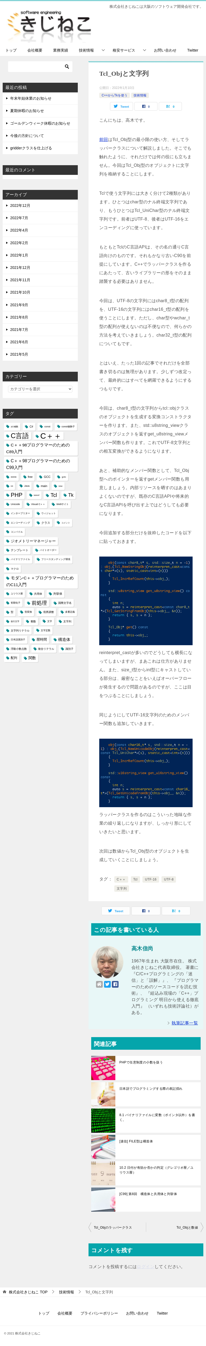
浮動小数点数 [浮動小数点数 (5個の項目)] (19, 648)
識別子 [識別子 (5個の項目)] (69, 648)
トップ (11, 50)
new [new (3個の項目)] (60, 486)
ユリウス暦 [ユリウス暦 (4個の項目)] (17, 593)
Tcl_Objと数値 (187, 1227)
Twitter (192, 50)
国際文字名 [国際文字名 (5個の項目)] (65, 602)
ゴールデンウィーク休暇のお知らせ (40, 123)
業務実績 (60, 50)
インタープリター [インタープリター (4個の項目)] (20, 513)
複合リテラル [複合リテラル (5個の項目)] (46, 648)
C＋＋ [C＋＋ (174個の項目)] (50, 436)
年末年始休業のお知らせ (31, 98)
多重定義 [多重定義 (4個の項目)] (70, 612)
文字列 (122, 888)
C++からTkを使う (114, 95)
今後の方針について (27, 135)
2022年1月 (19, 255)
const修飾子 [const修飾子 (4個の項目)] (68, 426)
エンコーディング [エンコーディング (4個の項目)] (20, 522)
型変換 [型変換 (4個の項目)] (28, 612)
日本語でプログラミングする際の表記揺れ (151, 1089)
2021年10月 (20, 292)
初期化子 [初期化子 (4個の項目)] (15, 602)
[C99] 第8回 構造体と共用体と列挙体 (148, 1194)
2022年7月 (19, 218)
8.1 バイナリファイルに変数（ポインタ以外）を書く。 (157, 1117)
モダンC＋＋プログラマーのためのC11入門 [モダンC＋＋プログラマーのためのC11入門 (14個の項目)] (40, 581)
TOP (28, 1292)
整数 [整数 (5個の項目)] (33, 621)
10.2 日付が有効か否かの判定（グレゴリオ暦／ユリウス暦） (156, 1170)
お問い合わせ (165, 50)
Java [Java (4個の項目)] (27, 486)
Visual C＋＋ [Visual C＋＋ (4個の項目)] (38, 504)
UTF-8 (169, 879)
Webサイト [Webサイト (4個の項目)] (62, 504)
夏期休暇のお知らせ (27, 111)
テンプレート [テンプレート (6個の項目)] (19, 550)
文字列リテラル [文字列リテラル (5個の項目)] (20, 630)
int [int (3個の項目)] (12, 486)
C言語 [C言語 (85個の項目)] (20, 435)
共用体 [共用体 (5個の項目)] (38, 593)
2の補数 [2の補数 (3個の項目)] (14, 426)
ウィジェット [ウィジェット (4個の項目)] (48, 513)
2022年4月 (19, 230)
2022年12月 (20, 205)
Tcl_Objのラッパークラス (113, 1227)
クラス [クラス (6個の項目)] (45, 522)
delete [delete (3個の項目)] (14, 477)
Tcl (135, 879)
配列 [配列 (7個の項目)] (14, 658)
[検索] (40, 66)
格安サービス (124, 50)
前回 (103, 139)
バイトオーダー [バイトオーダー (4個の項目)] (48, 550)
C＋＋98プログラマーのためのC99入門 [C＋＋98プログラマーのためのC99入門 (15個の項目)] (38, 464)
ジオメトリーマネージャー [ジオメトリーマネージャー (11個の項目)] (33, 541)
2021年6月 (19, 342)
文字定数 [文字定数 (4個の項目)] (45, 630)
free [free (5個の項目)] (30, 476)
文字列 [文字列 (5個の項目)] (67, 621)
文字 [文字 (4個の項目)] (49, 621)
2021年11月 (20, 280)
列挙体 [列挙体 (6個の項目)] (57, 593)
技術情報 (86, 50)
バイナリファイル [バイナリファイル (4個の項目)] (20, 559)
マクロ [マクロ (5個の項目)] (15, 568)
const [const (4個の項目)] (47, 426)
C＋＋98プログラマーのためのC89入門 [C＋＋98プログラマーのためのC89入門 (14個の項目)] (38, 448)
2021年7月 (19, 329)
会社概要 (34, 50)
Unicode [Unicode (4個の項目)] (15, 504)
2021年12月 (20, 267)
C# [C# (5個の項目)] (31, 426)
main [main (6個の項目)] (44, 486)
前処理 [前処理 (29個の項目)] (39, 603)
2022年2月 (19, 243)
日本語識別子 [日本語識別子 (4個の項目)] (18, 639)
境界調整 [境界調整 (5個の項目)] (48, 612)
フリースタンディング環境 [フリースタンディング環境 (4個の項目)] (55, 559)
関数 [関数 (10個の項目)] (32, 658)
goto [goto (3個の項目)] (64, 477)
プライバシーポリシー (99, 1313)
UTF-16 (150, 879)
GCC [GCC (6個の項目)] (47, 476)
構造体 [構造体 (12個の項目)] (64, 639)
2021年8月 (19, 317)
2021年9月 (19, 305)
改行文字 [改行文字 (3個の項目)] (15, 621)
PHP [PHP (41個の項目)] (17, 495)
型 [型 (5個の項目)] (12, 612)
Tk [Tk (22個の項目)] (70, 495)
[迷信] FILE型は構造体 (136, 1141)
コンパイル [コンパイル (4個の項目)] (17, 532)
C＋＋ (121, 879)
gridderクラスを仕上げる (31, 148)
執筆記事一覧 (185, 1023)
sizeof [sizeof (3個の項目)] (36, 495)
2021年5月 (19, 354)
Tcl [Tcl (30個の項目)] (53, 495)
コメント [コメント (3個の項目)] (65, 523)
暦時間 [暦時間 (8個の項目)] (41, 639)
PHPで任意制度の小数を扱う (141, 1062)
